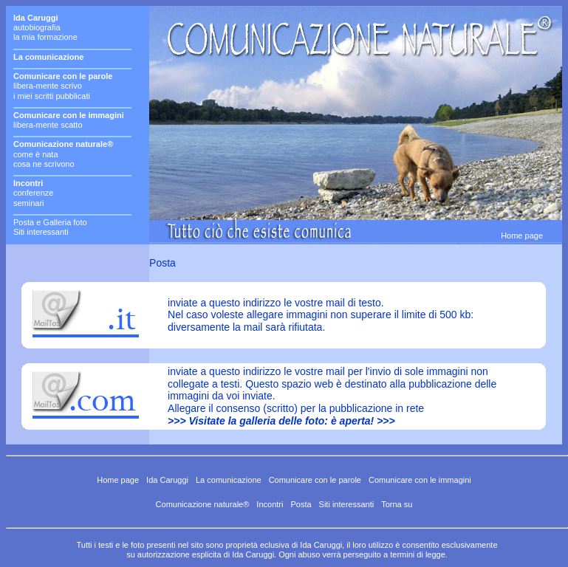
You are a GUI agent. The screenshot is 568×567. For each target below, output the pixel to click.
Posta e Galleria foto (50, 222)
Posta (300, 504)
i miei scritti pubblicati (51, 96)
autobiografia (37, 27)
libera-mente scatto (48, 124)
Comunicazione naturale (200, 504)
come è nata (35, 154)
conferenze (33, 192)
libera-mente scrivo (47, 85)
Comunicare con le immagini (420, 479)
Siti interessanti (41, 231)
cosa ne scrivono (44, 163)
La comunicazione (228, 479)
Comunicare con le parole (315, 479)
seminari (28, 203)
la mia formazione (45, 36)
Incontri (269, 504)
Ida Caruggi (167, 479)
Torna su (396, 504)
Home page (522, 235)
